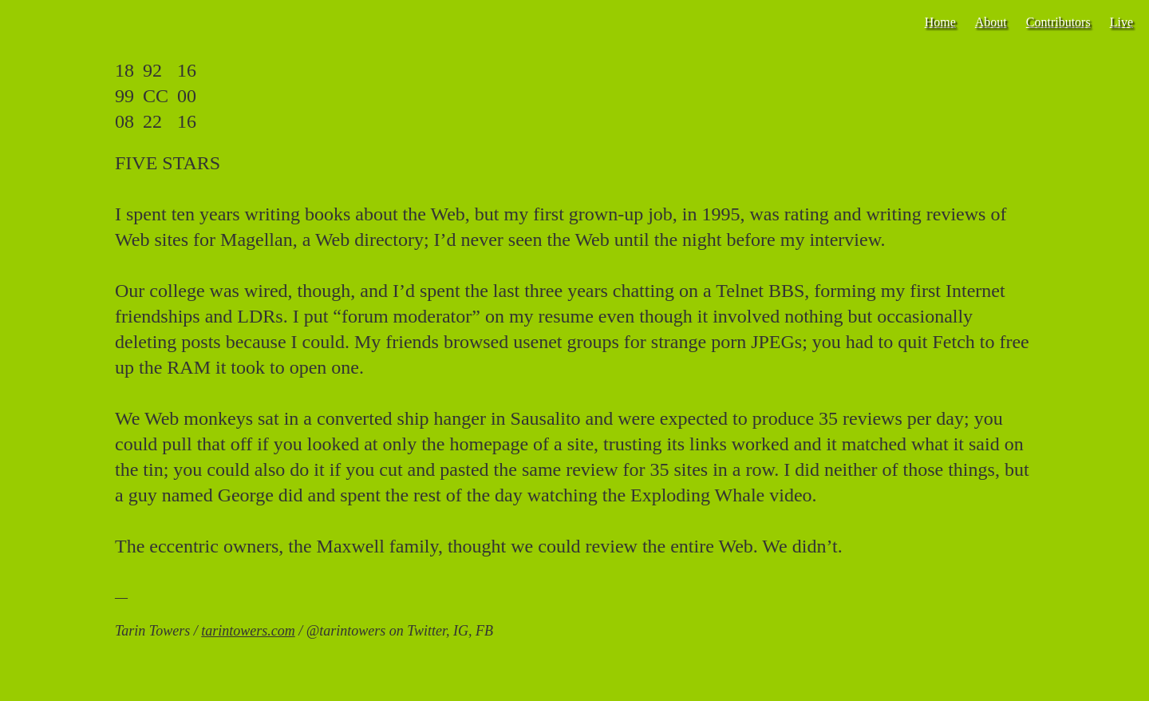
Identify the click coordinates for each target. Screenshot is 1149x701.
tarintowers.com (248, 631)
